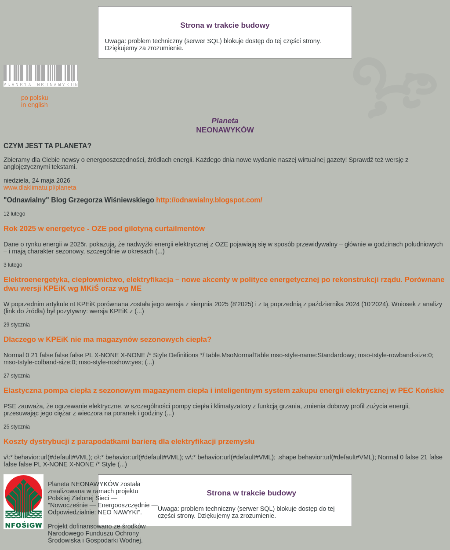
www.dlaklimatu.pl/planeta (40, 187)
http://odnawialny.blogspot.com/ (209, 200)
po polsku (34, 97)
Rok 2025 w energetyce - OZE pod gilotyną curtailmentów (104, 228)
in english (34, 104)
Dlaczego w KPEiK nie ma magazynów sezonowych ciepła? (107, 339)
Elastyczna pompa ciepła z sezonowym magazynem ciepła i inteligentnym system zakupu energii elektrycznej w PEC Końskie (224, 390)
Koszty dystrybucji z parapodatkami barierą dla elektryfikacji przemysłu (129, 441)
